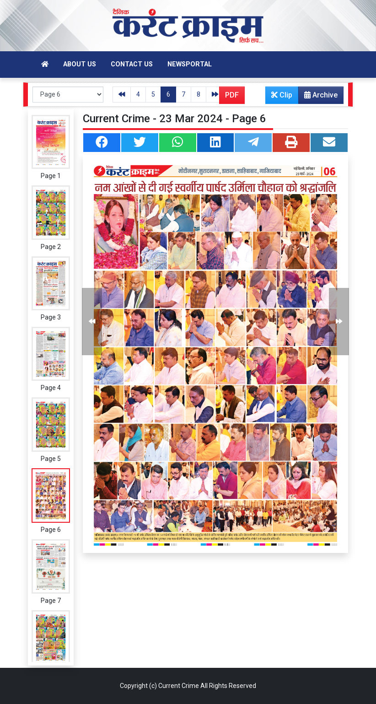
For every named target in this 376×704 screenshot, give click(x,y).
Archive (318, 97)
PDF (232, 95)
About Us (79, 64)
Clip (281, 95)
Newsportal (189, 64)
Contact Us (132, 64)
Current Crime (178, 685)
